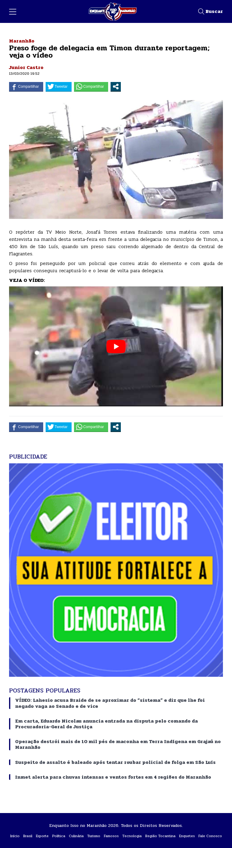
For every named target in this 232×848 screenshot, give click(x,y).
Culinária (76, 836)
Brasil (27, 836)
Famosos (111, 836)
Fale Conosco (210, 836)
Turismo (93, 836)
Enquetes (187, 836)
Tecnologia (132, 836)
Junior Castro (26, 67)
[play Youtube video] (116, 346)
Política (58, 836)
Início (15, 836)
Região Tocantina (160, 836)
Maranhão (21, 41)
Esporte (42, 836)
